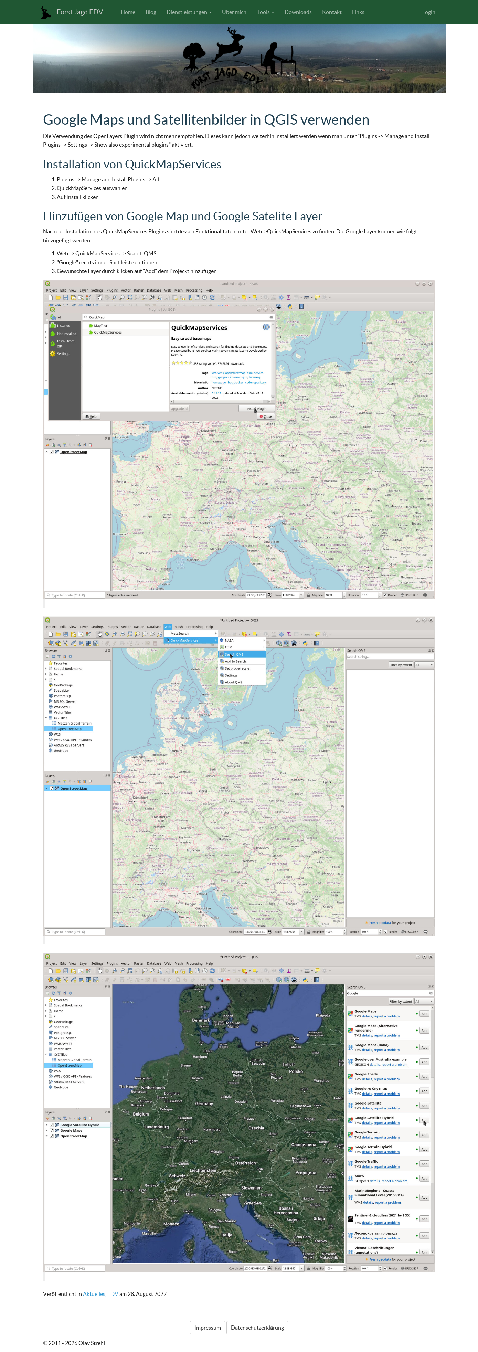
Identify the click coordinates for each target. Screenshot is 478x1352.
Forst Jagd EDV (80, 12)
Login (428, 12)
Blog (151, 12)
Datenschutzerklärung (257, 1327)
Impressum (207, 1327)
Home (128, 12)
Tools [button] (265, 12)
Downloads (298, 12)
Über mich (234, 12)
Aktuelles (94, 1294)
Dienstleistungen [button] (189, 12)
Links (358, 12)
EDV (112, 1294)
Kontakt (332, 12)
